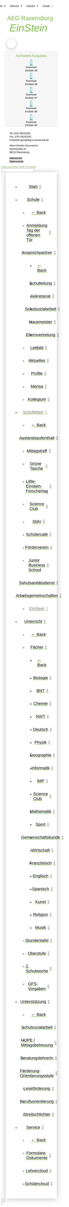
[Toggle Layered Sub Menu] (35, 199)
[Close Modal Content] (3, 1200)
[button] (11, 43)
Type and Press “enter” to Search (18, 166)
